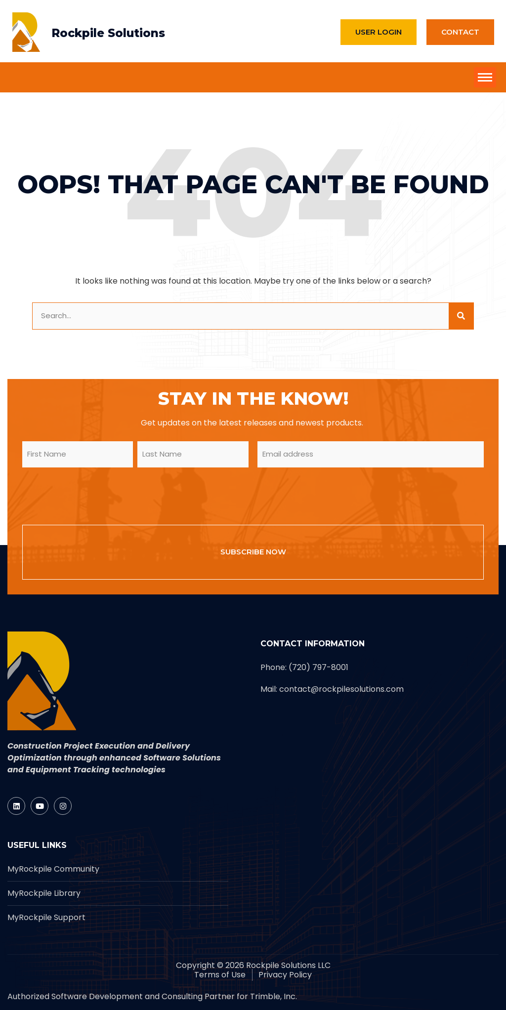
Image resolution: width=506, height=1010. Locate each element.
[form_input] (241, 316)
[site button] (485, 77)
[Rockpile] (26, 32)
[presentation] (97, 494)
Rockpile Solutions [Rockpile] (108, 33)
